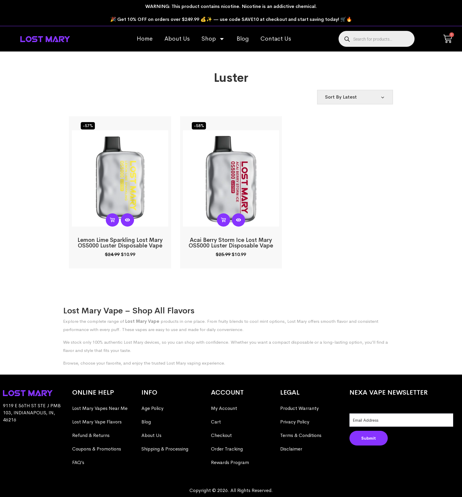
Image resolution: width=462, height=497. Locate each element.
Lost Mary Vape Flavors (97, 422)
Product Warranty (299, 408)
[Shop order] (355, 97)
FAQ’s (78, 462)
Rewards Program (230, 462)
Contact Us (275, 38)
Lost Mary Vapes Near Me (100, 408)
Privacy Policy (294, 422)
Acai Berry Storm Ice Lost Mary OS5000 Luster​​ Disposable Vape (231, 243)
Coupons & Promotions (96, 449)
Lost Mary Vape (142, 321)
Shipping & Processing (164, 449)
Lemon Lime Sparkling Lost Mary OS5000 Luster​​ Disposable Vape (120, 243)
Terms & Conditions (300, 435)
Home (145, 38)
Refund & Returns (91, 435)
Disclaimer (291, 449)
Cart (216, 422)
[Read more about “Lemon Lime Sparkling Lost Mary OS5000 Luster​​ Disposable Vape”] (112, 220)
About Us (177, 38)
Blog (243, 38)
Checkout (221, 435)
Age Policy (152, 408)
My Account (224, 408)
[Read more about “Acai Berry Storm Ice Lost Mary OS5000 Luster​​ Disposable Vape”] (223, 220)
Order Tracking (227, 449)
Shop (213, 39)
